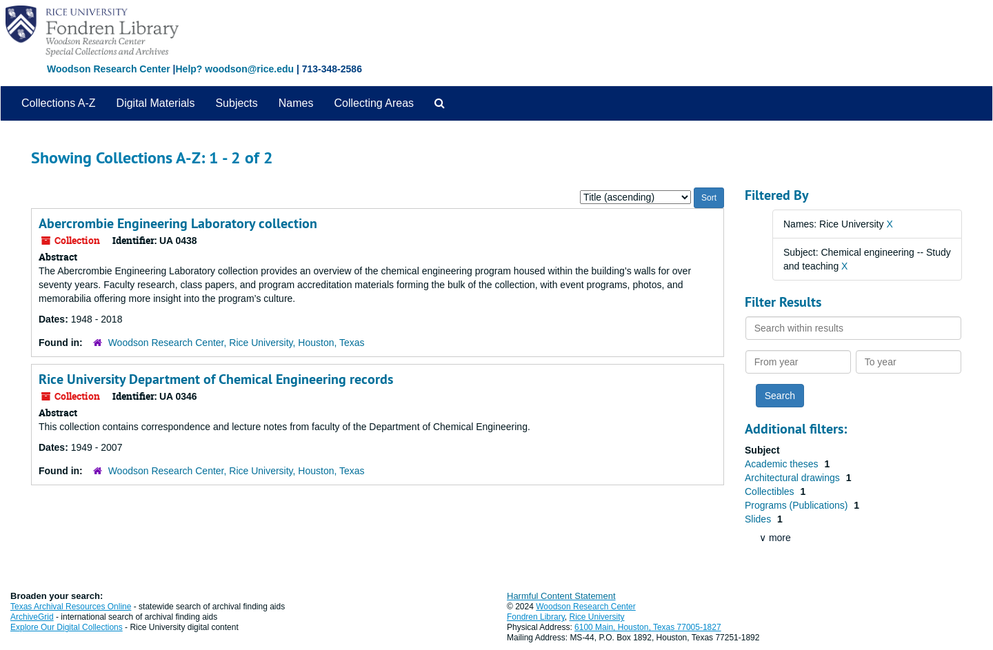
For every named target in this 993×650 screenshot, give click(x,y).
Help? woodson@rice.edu (234, 68)
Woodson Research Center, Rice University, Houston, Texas (236, 342)
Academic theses (783, 463)
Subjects (236, 103)
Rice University (597, 617)
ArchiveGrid (32, 617)
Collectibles (770, 491)
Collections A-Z (58, 103)
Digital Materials (156, 103)
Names (296, 103)
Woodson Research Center (108, 68)
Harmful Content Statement (561, 596)
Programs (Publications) (797, 505)
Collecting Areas (374, 103)
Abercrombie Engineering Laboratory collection (178, 223)
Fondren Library (536, 617)
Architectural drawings (794, 477)
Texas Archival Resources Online (70, 606)
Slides (759, 519)
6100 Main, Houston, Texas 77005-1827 (647, 627)
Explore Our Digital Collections (66, 627)
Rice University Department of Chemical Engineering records (216, 379)
